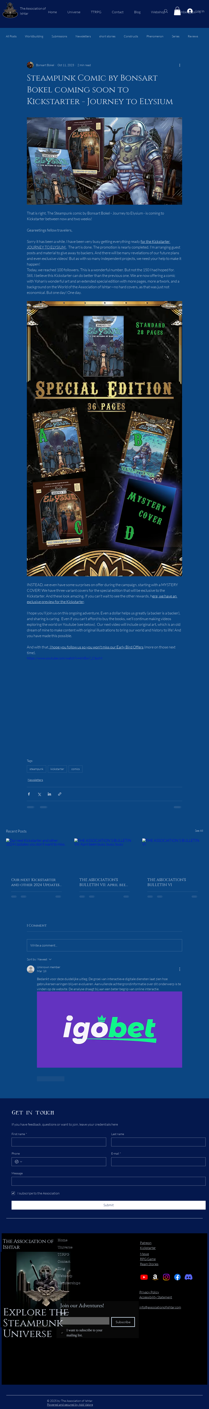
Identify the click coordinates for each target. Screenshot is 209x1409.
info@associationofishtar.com (160, 1307)
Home (63, 1240)
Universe (65, 1247)
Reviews (193, 36)
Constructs (131, 36)
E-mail (116, 1153)
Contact (64, 1262)
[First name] (57, 1142)
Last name (117, 1134)
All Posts (11, 36)
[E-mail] (157, 1162)
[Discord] (188, 1277)
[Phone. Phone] (63, 1162)
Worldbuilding (34, 36)
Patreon (146, 1243)
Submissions (59, 36)
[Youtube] (144, 1277)
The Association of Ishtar (28, 1244)
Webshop (65, 1276)
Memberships (69, 1283)
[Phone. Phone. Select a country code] (18, 1161)
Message (17, 1173)
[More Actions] (179, 969)
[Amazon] (155, 1277)
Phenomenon (154, 36)
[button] (177, 11)
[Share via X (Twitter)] (39, 794)
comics (75, 769)
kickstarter (57, 769)
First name (19, 1134)
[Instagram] (166, 1277)
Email (64, 1313)
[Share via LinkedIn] (49, 794)
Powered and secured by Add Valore (70, 1404)
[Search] (166, 11)
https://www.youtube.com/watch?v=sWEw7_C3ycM (64, 658)
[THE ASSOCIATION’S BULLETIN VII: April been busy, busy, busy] (104, 855)
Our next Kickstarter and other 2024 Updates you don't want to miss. (35, 882)
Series (175, 36)
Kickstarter (148, 1248)
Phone (16, 1153)
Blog (61, 1269)
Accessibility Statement (155, 1297)
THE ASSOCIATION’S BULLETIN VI (166, 882)
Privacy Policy (149, 1292)
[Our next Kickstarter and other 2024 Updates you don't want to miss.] (36, 855)
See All (199, 830)
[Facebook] (177, 1277)
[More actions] (179, 65)
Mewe (144, 1254)
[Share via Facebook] (29, 794)
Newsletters (83, 36)
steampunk (36, 769)
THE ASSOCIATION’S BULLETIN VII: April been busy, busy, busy (104, 882)
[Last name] (157, 1142)
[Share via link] (60, 794)
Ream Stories (149, 1264)
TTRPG (63, 1254)
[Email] (83, 1321)
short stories (107, 36)
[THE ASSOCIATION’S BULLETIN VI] (172, 855)
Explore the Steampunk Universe (36, 1323)
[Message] (107, 1181)
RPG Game (148, 1259)
